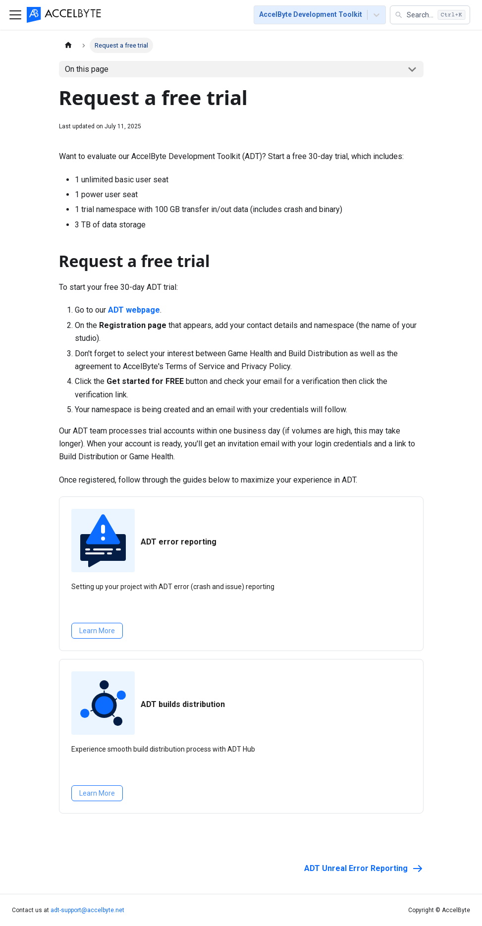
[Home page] (68, 45)
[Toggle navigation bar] (15, 14)
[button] (430, 14)
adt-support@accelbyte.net (87, 910)
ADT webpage (134, 310)
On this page (86, 69)
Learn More (97, 631)
